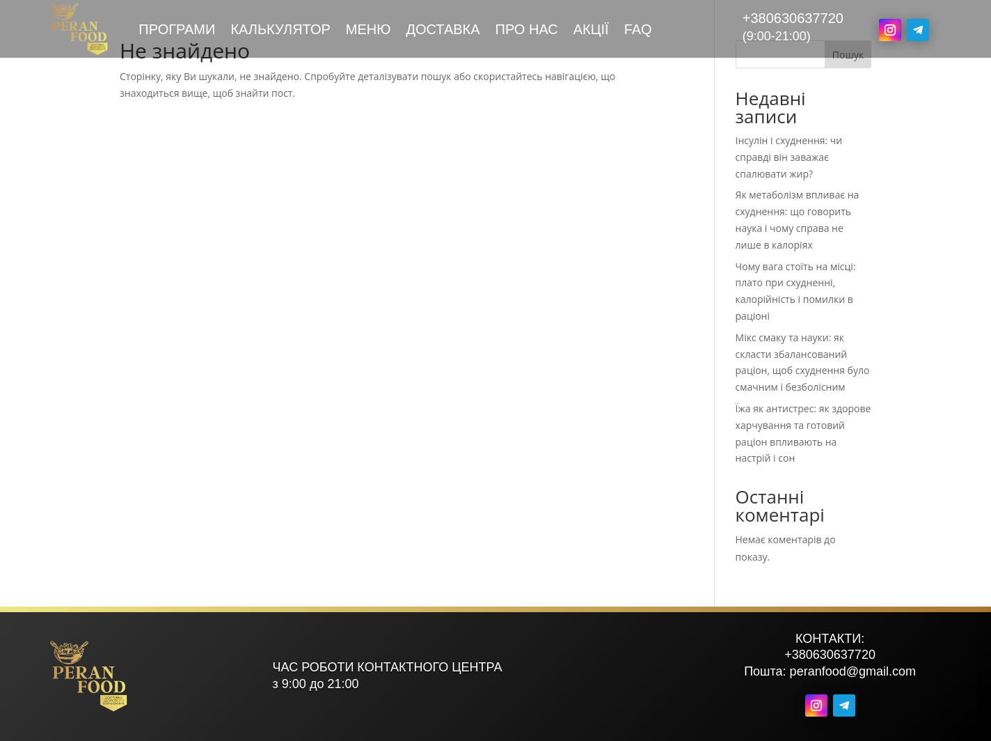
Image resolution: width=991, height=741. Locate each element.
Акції (591, 30)
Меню (368, 30)
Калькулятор (280, 30)
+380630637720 (793, 18)
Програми (176, 30)
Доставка (442, 30)
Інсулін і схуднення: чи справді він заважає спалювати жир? (789, 157)
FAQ (638, 30)
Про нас (527, 30)
